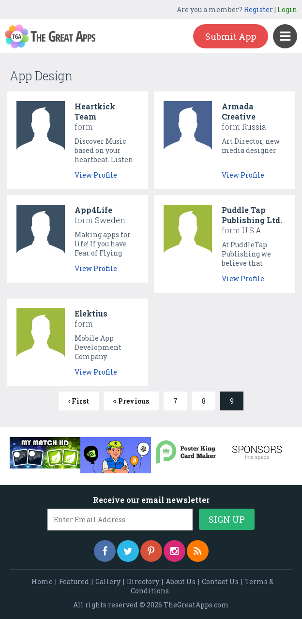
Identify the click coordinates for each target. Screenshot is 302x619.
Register (258, 9)
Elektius (91, 313)
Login (287, 9)
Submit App (230, 36)
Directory (143, 581)
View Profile (96, 175)
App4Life (93, 210)
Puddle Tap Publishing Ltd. (252, 215)
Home (42, 581)
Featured (74, 581)
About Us (181, 581)
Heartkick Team (95, 111)
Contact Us (220, 581)
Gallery (108, 581)
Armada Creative (239, 111)
